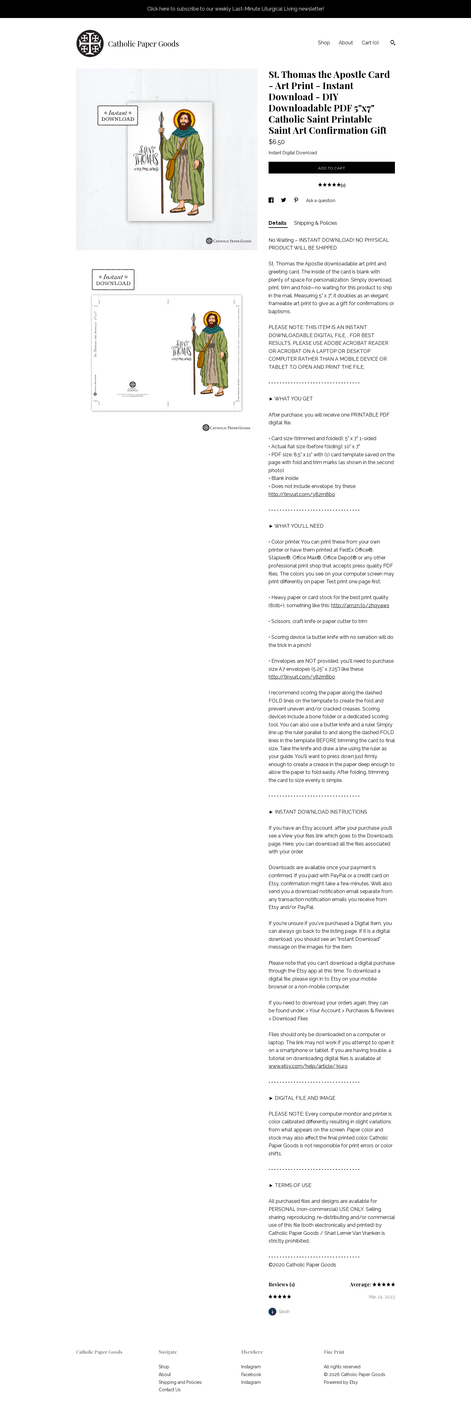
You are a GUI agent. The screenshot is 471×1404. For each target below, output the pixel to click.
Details (278, 223)
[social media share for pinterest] (297, 200)
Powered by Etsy (341, 1382)
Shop (324, 43)
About (346, 43)
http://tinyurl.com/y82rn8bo (302, 494)
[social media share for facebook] (272, 200)
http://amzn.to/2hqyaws (360, 605)
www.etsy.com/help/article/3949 (308, 1066)
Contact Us (170, 1389)
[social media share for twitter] (284, 200)
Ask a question (320, 200)
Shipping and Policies (180, 1382)
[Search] (393, 43)
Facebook (251, 1374)
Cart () (370, 43)
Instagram (251, 1366)
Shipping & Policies (315, 223)
